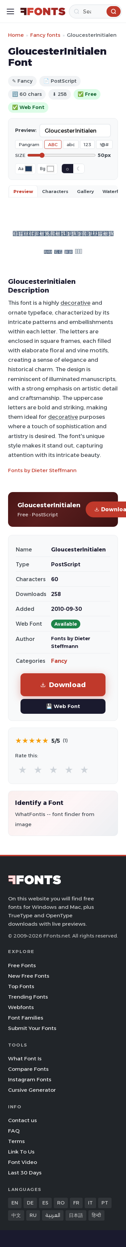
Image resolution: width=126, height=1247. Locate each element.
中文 (16, 1215)
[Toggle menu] (10, 11)
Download (63, 684)
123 (87, 144)
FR (76, 1203)
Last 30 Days (25, 1172)
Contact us (22, 1120)
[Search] (95, 11)
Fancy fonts (45, 35)
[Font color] (29, 169)
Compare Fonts (28, 1069)
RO (61, 1203)
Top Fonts (21, 986)
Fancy (59, 661)
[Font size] (61, 155)
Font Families (25, 1017)
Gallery (85, 191)
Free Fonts (22, 965)
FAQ (13, 1131)
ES (45, 1203)
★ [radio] (22, 770)
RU (33, 1215)
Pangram (29, 144)
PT (104, 1203)
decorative (75, 302)
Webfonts (21, 1007)
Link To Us (21, 1151)
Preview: (26, 130)
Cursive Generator (32, 1090)
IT (90, 1203)
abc (71, 144)
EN (14, 1203)
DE (30, 1203)
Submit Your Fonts (32, 1028)
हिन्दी (96, 1215)
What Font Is (25, 1058)
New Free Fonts (28, 976)
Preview (23, 191)
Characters (55, 191)
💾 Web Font (63, 706)
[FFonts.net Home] (43, 11)
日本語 (76, 1215)
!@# (104, 144)
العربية (52, 1215)
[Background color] (50, 169)
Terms (16, 1141)
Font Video (22, 1162)
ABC (53, 144)
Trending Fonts (28, 997)
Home (16, 35)
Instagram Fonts (29, 1079)
